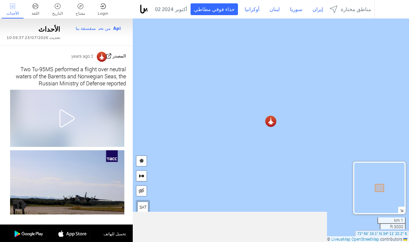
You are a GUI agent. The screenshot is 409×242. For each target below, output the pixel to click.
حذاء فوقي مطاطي (214, 9)
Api (117, 28)
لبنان (275, 9)
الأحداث (12, 9)
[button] (270, 121)
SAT (143, 207)
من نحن (104, 28)
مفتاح (80, 9)
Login (103, 9)
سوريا (296, 9)
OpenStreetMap (365, 239)
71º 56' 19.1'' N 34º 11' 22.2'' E (382, 234)
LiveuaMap (341, 239)
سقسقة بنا (86, 28)
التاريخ (57, 9)
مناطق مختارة (350, 9)
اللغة (35, 9)
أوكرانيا (252, 9)
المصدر (119, 55)
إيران (318, 9)
